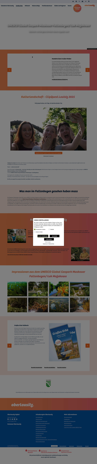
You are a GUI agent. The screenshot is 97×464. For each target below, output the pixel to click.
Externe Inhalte (38, 232)
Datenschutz (51, 243)
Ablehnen (54, 236)
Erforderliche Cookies (39, 229)
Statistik (51, 229)
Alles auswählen (43, 236)
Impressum (45, 243)
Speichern (49, 239)
